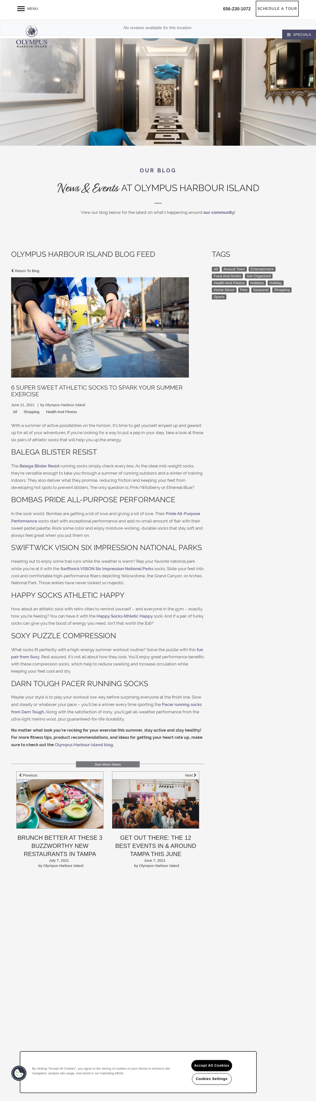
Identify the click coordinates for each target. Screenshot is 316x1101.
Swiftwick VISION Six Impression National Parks (106, 568)
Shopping (31, 412)
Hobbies (257, 283)
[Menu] (27, 8)
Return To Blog (25, 271)
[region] (138, 1072)
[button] (277, 9)
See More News (108, 764)
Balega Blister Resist (39, 465)
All (15, 412)
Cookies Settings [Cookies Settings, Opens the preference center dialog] (211, 1079)
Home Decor (224, 290)
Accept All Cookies (211, 1065)
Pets (244, 290)
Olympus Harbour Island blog (84, 744)
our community (218, 212)
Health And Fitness (61, 412)
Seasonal (261, 290)
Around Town (234, 269)
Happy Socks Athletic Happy (125, 616)
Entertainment (262, 269)
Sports (219, 297)
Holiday (276, 283)
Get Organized (259, 276)
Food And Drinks (227, 276)
